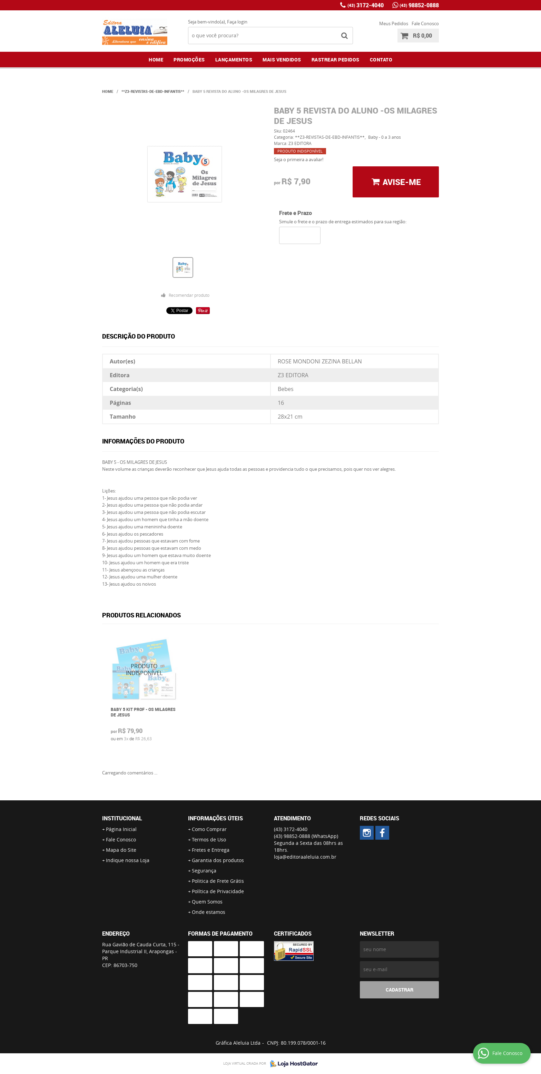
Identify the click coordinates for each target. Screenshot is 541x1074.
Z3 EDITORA (293, 375)
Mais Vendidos (282, 59)
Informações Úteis (215, 818)
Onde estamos (208, 912)
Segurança (204, 870)
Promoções (189, 59)
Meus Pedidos (393, 23)
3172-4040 (365, 5)
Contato (381, 59)
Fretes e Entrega (210, 850)
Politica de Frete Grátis (218, 881)
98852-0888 (419, 5)
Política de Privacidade (218, 891)
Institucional (122, 818)
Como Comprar (209, 829)
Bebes (286, 389)
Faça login (237, 22)
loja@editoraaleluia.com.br (305, 856)
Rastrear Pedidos (336, 59)
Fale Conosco (425, 23)
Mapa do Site (121, 850)
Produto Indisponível (144, 669)
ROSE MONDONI (299, 361)
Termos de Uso (209, 839)
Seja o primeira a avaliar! (298, 159)
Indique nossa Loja (127, 860)
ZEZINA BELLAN (342, 361)
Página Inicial (121, 829)
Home (156, 59)
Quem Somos (207, 901)
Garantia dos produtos (218, 860)
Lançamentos (234, 59)
